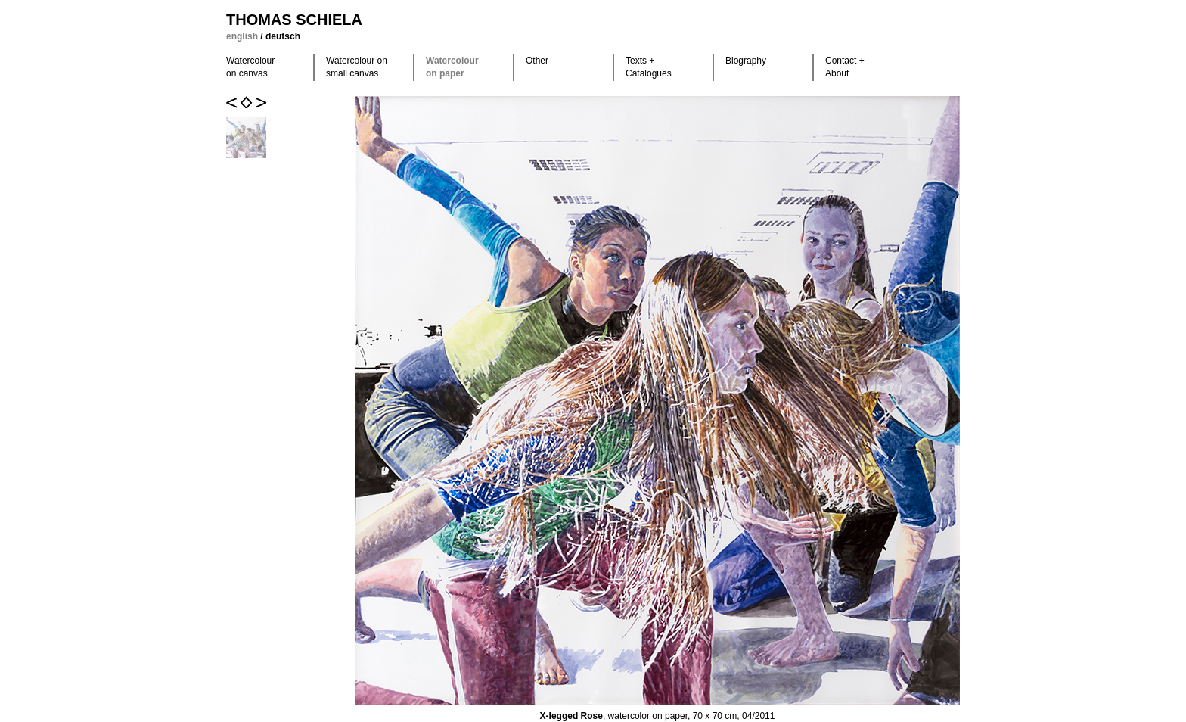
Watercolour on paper (452, 67)
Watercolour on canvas (250, 67)
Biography (745, 60)
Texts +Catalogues (649, 67)
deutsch (282, 36)
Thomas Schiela (294, 19)
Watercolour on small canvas (356, 67)
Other (537, 60)
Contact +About (845, 67)
